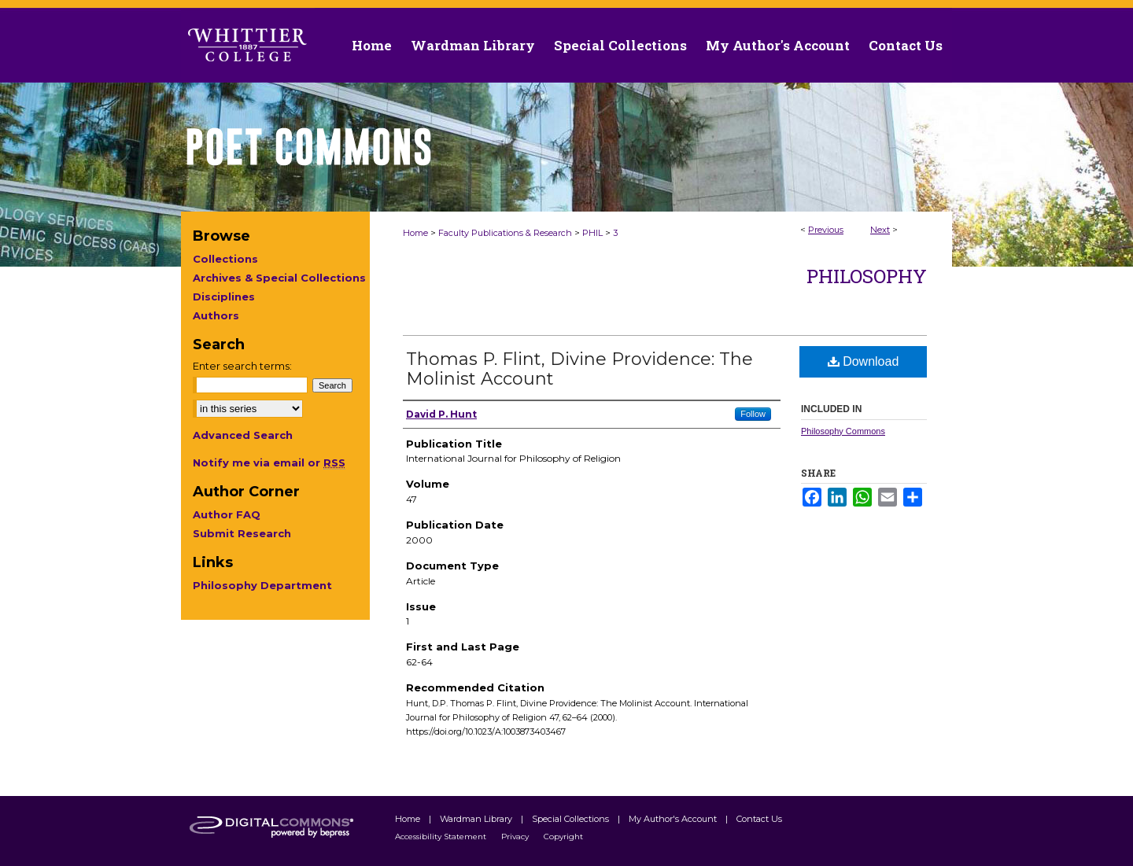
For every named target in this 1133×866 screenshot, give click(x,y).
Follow (753, 413)
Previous (825, 229)
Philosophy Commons (843, 431)
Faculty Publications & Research (505, 232)
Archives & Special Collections (279, 277)
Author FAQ (226, 514)
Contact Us (906, 45)
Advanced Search (243, 435)
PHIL (592, 232)
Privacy (516, 836)
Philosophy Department (262, 585)
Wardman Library (477, 818)
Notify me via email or (269, 462)
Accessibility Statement (442, 836)
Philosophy (866, 276)
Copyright (563, 836)
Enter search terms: (242, 365)
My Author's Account (674, 818)
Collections (225, 258)
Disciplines (224, 296)
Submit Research (242, 533)
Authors (216, 315)
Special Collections (571, 818)
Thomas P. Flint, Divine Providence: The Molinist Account (579, 368)
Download (863, 361)
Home (415, 232)
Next (880, 229)
